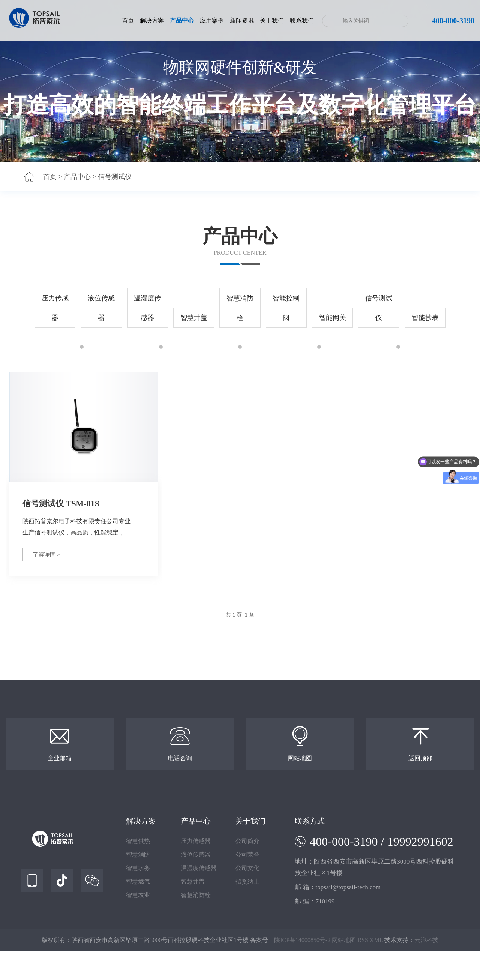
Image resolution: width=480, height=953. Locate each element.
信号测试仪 (115, 176)
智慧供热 (138, 842)
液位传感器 (101, 307)
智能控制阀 (286, 307)
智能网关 (332, 317)
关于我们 (272, 20)
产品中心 (182, 20)
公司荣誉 (248, 856)
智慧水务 (138, 869)
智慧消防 (138, 856)
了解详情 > (48, 555)
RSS (362, 941)
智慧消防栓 (240, 307)
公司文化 (248, 869)
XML (376, 941)
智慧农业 (138, 896)
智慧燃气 (138, 883)
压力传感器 (55, 307)
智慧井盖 (193, 317)
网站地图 (344, 941)
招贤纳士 (248, 883)
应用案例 (212, 20)
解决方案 (152, 20)
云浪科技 (426, 941)
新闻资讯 (242, 20)
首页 (128, 20)
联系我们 (302, 20)
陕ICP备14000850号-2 (302, 941)
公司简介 (248, 842)
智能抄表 (425, 317)
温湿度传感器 (147, 307)
